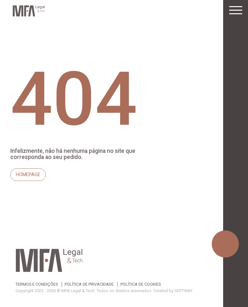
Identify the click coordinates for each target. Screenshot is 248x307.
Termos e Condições (37, 284)
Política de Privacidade (89, 284)
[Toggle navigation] (235, 10)
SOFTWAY (183, 290)
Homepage (28, 174)
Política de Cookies (140, 284)
